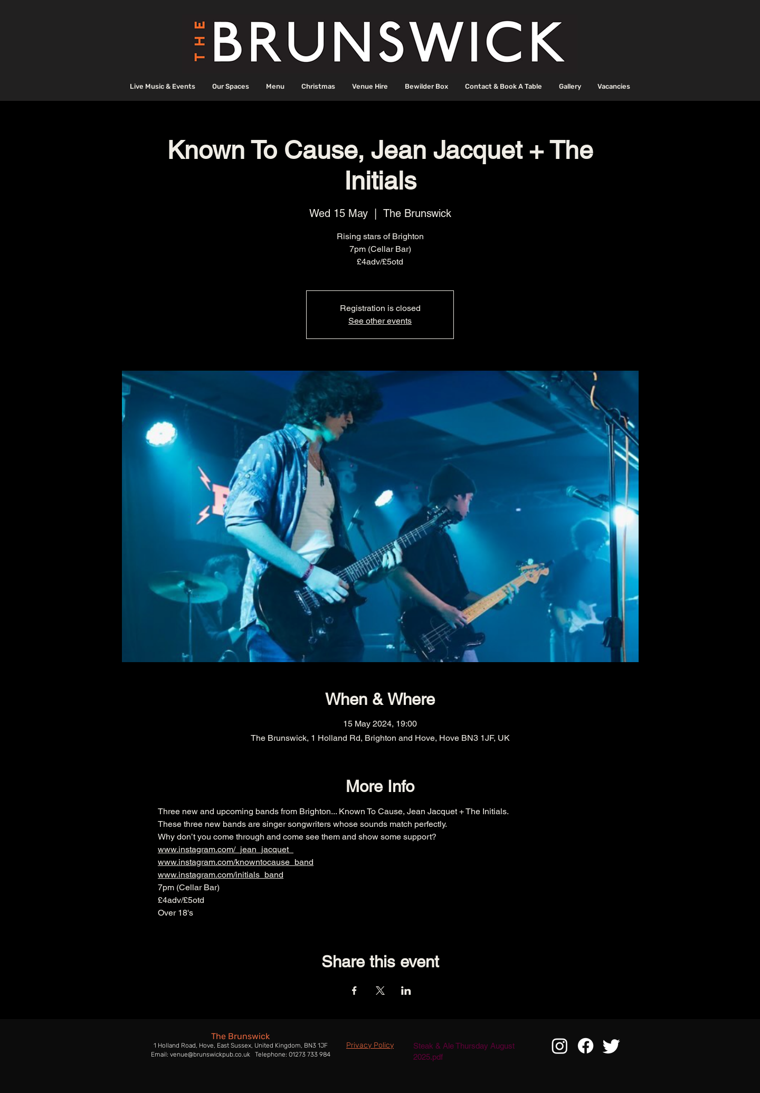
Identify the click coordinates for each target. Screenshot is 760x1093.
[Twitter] (611, 1045)
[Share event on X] (380, 990)
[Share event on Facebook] (354, 990)
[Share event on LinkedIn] (406, 990)
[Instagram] (559, 1045)
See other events (380, 321)
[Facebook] (585, 1045)
